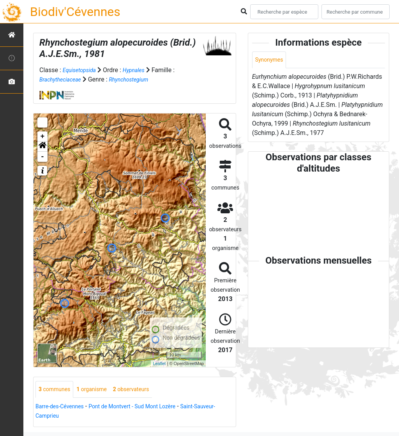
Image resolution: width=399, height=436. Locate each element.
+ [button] (43, 136)
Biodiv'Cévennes (75, 11)
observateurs (142, 389)
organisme (98, 389)
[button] (42, 147)
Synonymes (271, 60)
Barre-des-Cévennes (63, 407)
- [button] (43, 156)
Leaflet (159, 363)
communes (57, 389)
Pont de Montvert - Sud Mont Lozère (145, 407)
